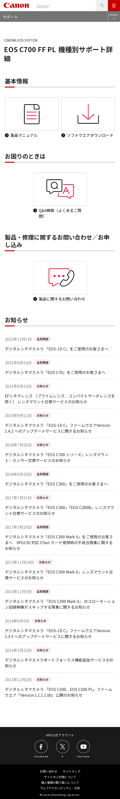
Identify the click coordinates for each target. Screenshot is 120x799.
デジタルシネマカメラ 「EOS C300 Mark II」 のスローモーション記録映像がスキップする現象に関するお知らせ (60, 604)
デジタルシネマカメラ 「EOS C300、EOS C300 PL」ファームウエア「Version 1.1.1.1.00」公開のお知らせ (58, 692)
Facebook (41, 756)
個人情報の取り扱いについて (60, 782)
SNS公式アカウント (60, 735)
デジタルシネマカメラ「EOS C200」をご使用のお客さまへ (56, 484)
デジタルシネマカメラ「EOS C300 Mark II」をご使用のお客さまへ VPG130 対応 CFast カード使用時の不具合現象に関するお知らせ (59, 542)
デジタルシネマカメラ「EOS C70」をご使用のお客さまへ (55, 372)
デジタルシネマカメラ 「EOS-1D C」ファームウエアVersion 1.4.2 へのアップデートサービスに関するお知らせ (57, 428)
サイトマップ (71, 771)
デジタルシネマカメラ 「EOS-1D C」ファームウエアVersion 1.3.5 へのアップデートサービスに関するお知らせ (57, 633)
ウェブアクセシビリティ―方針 (60, 788)
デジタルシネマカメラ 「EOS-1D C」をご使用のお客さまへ (56, 349)
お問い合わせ (48, 771)
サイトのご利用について (60, 777)
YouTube (83, 756)
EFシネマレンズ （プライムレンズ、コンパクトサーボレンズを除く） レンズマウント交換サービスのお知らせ (60, 398)
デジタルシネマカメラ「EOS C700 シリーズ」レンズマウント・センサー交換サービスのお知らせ (56, 457)
